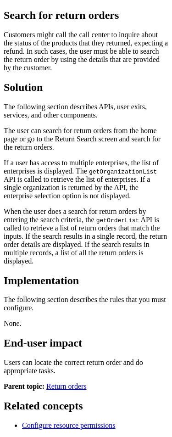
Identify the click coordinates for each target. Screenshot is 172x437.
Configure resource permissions (69, 425)
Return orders (66, 386)
